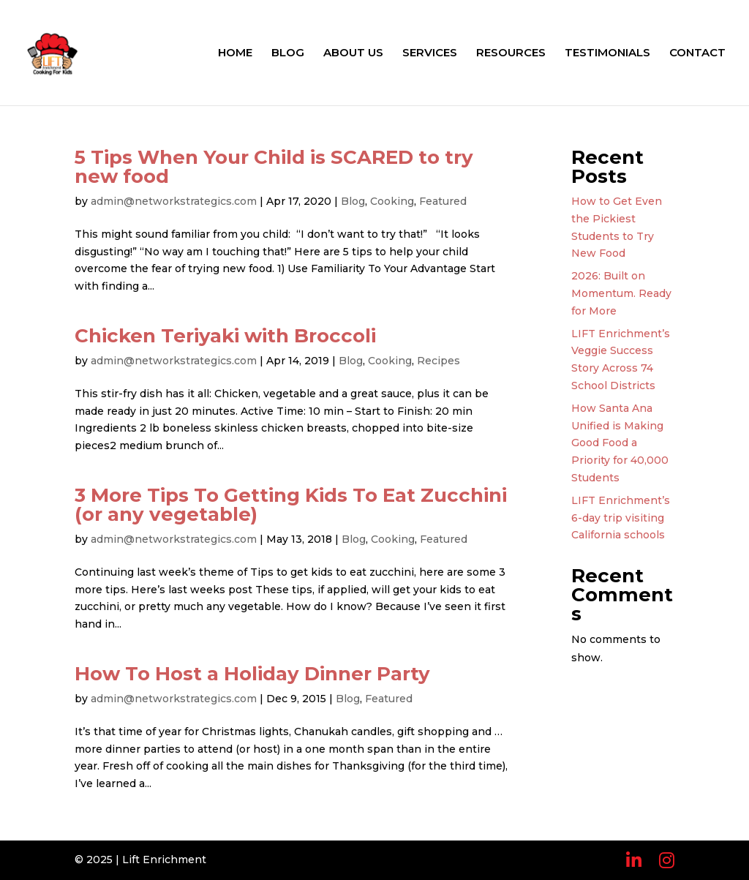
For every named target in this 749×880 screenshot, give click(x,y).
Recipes (438, 360)
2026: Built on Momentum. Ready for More (621, 293)
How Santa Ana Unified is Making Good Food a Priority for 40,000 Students (620, 443)
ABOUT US (353, 53)
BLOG (287, 53)
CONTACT (697, 53)
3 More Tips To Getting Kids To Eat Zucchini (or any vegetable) (291, 505)
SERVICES (429, 53)
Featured (443, 201)
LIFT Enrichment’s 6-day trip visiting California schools (620, 518)
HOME (235, 53)
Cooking (392, 201)
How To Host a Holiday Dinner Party (252, 673)
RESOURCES (511, 53)
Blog (353, 201)
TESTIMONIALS (607, 53)
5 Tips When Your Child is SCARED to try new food (274, 167)
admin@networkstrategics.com (174, 201)
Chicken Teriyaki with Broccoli (225, 335)
